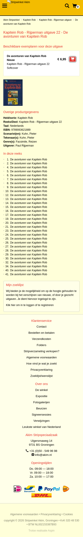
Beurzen (41, 408)
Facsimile (21, 141)
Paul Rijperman (24, 145)
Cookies (68, 514)
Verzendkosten (41, 339)
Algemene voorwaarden (41, 357)
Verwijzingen (41, 420)
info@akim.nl (43, 454)
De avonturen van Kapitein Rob (28, 159)
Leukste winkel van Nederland (41, 427)
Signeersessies (41, 414)
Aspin (51, 530)
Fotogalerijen (41, 402)
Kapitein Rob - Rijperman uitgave (55, 20)
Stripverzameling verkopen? (41, 351)
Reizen (33, 141)
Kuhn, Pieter (29, 133)
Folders (41, 345)
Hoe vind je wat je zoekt (41, 363)
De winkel (41, 390)
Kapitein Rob (29, 20)
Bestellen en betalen (42, 332)
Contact (41, 326)
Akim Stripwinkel (11, 20)
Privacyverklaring (41, 369)
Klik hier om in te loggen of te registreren (30, 305)
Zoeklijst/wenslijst (41, 376)
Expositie (41, 396)
